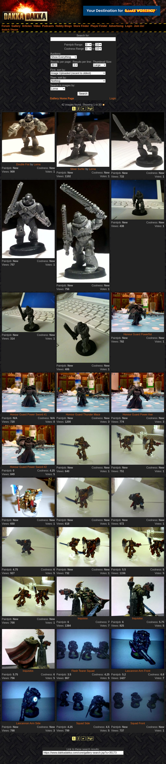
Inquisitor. (137, 618)
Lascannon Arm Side (28, 723)
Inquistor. (83, 618)
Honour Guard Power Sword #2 (28, 467)
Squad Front (137, 723)
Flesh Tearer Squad (82, 670)
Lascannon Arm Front (137, 670)
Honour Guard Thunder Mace (83, 414)
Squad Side (83, 723)
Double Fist (22, 164)
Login (113, 98)
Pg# (90, 108)
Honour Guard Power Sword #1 (28, 414)
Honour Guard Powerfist (138, 334)
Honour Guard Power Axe (138, 414)
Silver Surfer (77, 169)
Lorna (37, 164)
